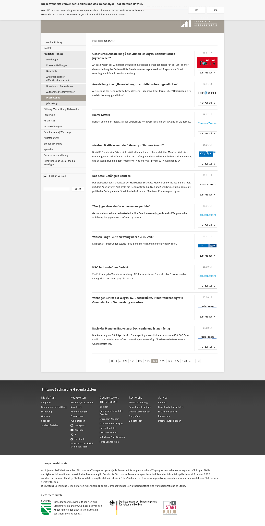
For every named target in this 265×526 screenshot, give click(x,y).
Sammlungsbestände (140, 407)
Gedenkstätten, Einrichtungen (109, 399)
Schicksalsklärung (138, 403)
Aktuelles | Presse (53, 54)
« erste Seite (111, 361)
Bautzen (104, 407)
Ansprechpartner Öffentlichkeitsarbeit (57, 79)
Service (162, 397)
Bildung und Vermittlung (54, 407)
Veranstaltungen (53, 126)
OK (196, 9)
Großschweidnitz (108, 433)
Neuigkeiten (78, 397)
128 (184, 361)
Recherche (49, 121)
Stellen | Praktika (53, 144)
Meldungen (52, 60)
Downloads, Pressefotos (170, 407)
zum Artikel (206, 73)
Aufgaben (46, 403)
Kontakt (48, 48)
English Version (55, 176)
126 (169, 361)
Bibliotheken (135, 421)
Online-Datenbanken (139, 412)
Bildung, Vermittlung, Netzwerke (61, 109)
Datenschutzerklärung (56, 155)
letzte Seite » (198, 361)
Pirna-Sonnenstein (109, 442)
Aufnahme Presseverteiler (60, 92)
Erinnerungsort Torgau (111, 424)
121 (132, 361)
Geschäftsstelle (108, 428)
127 (177, 361)
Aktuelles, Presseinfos (81, 403)
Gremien (45, 416)
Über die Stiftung (53, 42)
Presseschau (53, 98)
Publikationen (77, 421)
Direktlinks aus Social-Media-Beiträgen (60, 163)
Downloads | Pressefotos (59, 86)
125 (162, 361)
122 (140, 361)
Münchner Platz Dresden (112, 437)
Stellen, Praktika (49, 425)
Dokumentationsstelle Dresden (111, 413)
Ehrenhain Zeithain (109, 419)
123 (147, 361)
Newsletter (52, 71)
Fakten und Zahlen (167, 412)
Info (215, 9)
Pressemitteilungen (56, 65)
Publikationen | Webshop (57, 132)
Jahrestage (52, 103)
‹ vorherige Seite (116, 361)
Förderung (49, 115)
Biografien (134, 416)
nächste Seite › (193, 361)
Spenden (48, 149)
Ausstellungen (51, 138)
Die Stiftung (48, 397)
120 (125, 361)
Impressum (164, 416)
